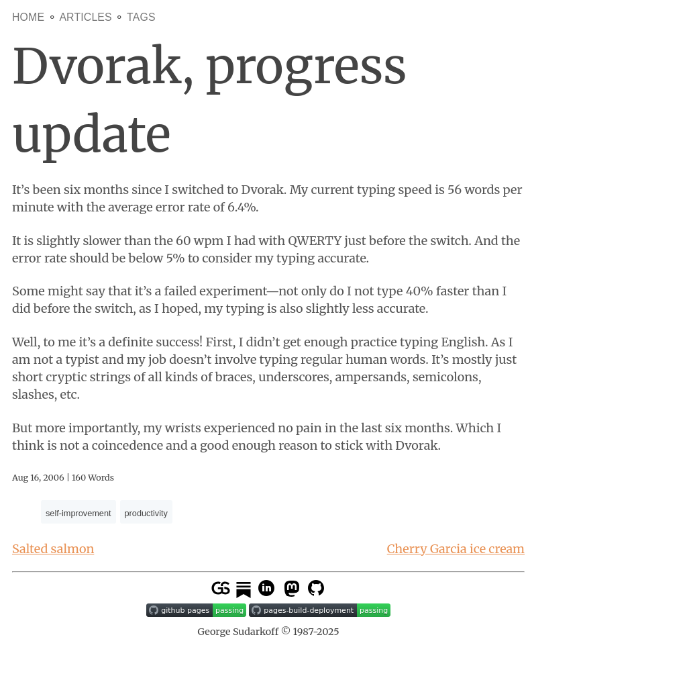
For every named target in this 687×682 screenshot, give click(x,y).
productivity (146, 513)
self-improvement (78, 513)
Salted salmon (53, 548)
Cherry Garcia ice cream (456, 548)
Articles (85, 17)
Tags (141, 17)
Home (28, 17)
